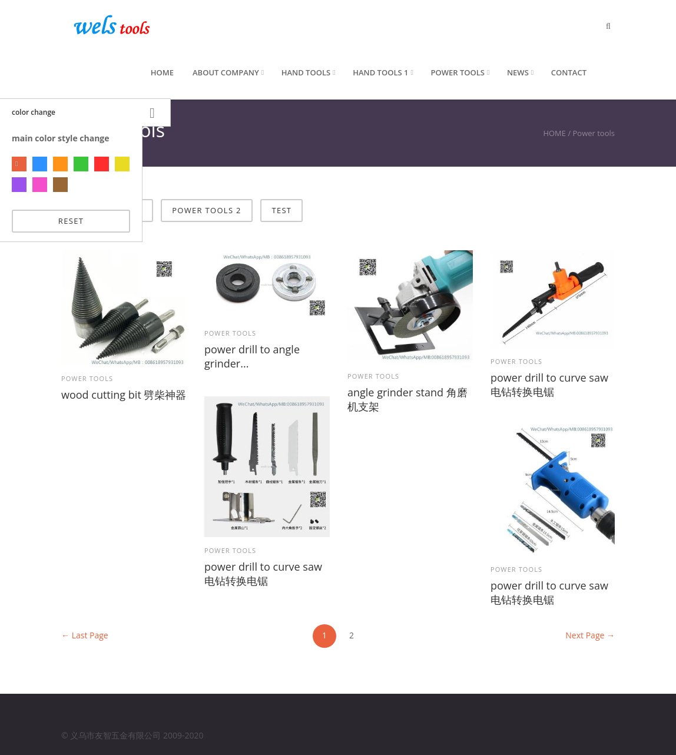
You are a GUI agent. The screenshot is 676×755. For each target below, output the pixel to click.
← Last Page (84, 635)
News (518, 72)
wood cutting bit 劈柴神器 (123, 395)
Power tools (457, 72)
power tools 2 (206, 210)
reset (71, 221)
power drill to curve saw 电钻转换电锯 (549, 384)
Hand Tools (305, 72)
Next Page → (590, 635)
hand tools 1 (380, 72)
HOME (554, 133)
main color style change (61, 138)
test (281, 210)
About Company (226, 72)
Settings (156, 112)
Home (162, 72)
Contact (568, 72)
